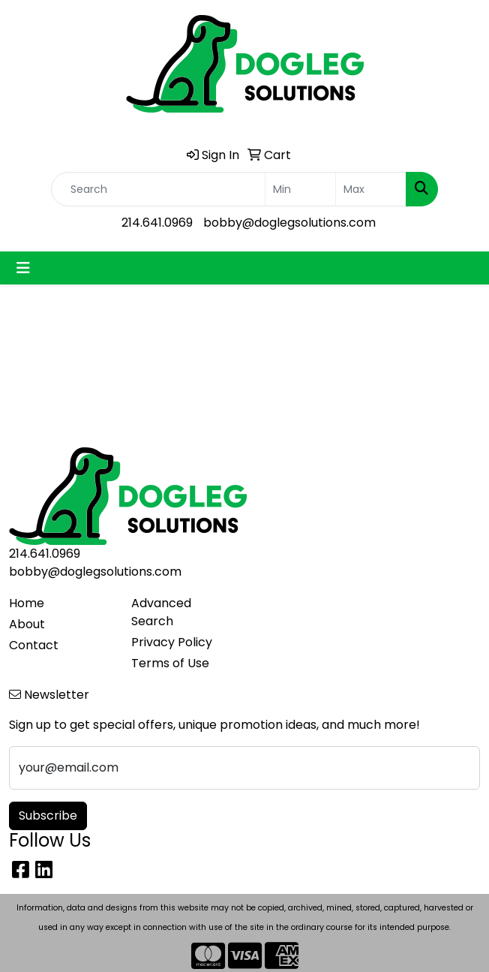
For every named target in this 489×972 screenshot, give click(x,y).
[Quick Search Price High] (370, 189)
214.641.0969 (157, 222)
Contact (33, 645)
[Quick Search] (158, 189)
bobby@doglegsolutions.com (289, 222)
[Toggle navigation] (23, 267)
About (27, 624)
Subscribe (48, 815)
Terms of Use (170, 663)
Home (26, 603)
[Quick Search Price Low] (300, 189)
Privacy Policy (171, 642)
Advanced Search (161, 612)
